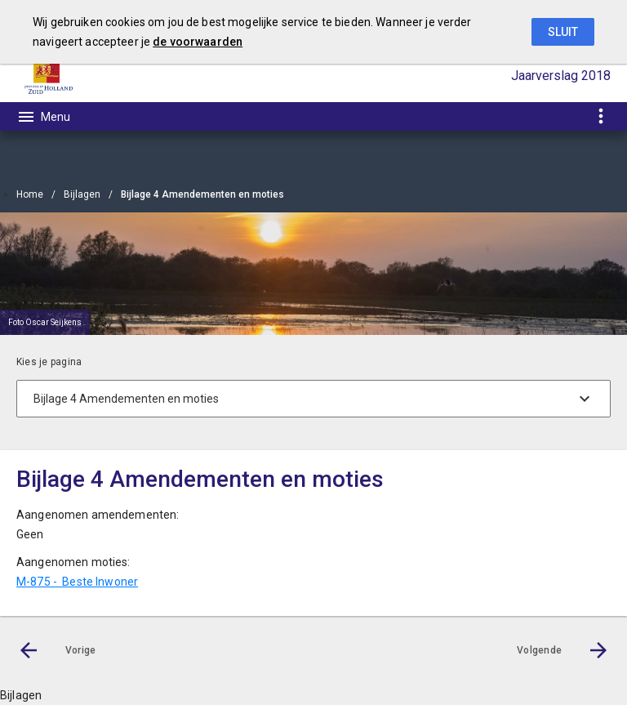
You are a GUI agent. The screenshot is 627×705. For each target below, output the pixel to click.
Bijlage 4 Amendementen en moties (202, 194)
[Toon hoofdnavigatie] (43, 117)
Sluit (563, 31)
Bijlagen (82, 194)
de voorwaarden (197, 41)
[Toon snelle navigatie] (600, 116)
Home (29, 194)
